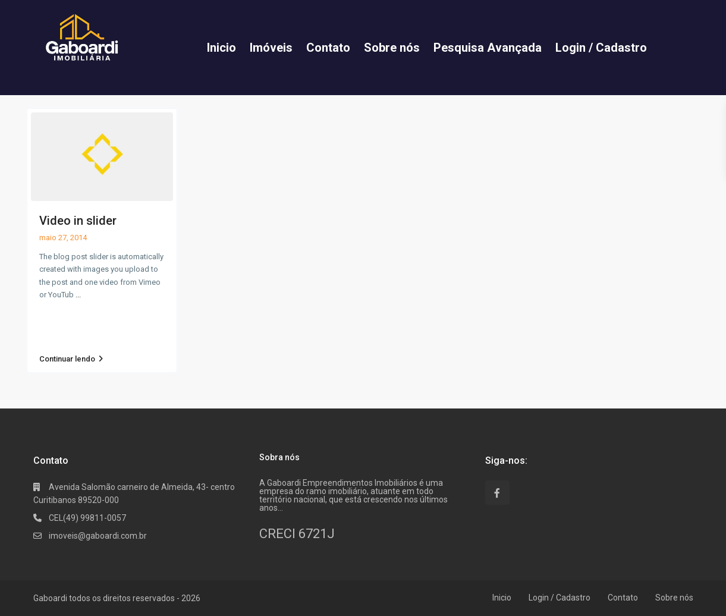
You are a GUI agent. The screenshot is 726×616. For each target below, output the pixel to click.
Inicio (501, 597)
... (78, 294)
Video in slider (78, 220)
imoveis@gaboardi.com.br (98, 535)
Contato (328, 47)
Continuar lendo (71, 359)
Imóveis (271, 47)
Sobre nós (392, 47)
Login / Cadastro (601, 47)
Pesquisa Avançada (487, 47)
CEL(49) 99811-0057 (87, 518)
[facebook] (497, 492)
